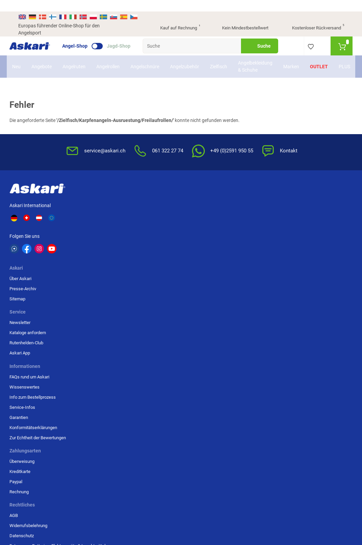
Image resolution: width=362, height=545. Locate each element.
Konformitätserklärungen (209, 246)
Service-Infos (198, 225)
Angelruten (74, 55)
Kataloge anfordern (147, 205)
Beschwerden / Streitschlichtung (257, 261)
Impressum (252, 248)
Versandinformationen (95, 473)
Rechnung (305, 225)
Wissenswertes (200, 205)
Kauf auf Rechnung (174, 17)
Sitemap (92, 215)
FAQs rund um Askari (205, 195)
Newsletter (139, 195)
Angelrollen (108, 55)
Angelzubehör (184, 55)
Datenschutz (253, 215)
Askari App (139, 225)
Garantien (194, 236)
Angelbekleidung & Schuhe (255, 55)
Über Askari (95, 195)
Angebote (41, 55)
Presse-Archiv (97, 205)
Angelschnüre (144, 55)
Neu (16, 55)
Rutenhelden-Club (146, 215)
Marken (291, 55)
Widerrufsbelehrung (260, 205)
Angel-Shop (83, 34)
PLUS (344, 55)
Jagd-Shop (127, 34)
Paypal (302, 215)
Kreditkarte (306, 205)
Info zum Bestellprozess (208, 215)
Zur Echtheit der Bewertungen (200, 259)
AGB (245, 195)
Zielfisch (218, 55)
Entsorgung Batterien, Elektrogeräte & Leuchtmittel (261, 232)
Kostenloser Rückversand (313, 17)
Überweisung (308, 195)
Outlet (319, 55)
